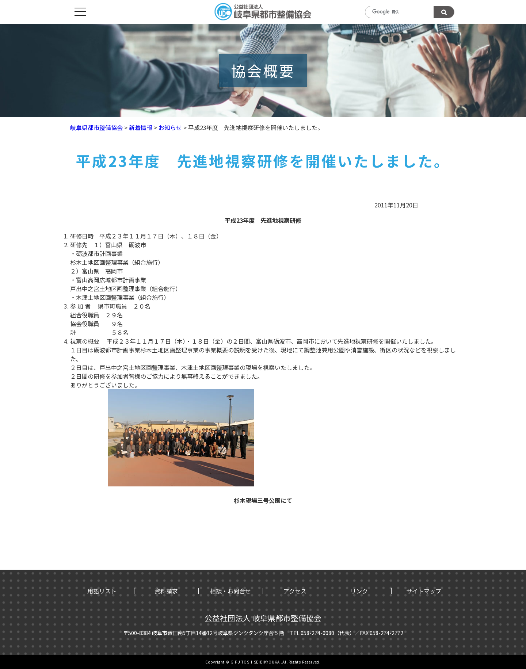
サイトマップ (423, 591)
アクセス (294, 591)
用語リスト (102, 591)
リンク (359, 591)
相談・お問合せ (230, 591)
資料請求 (166, 591)
